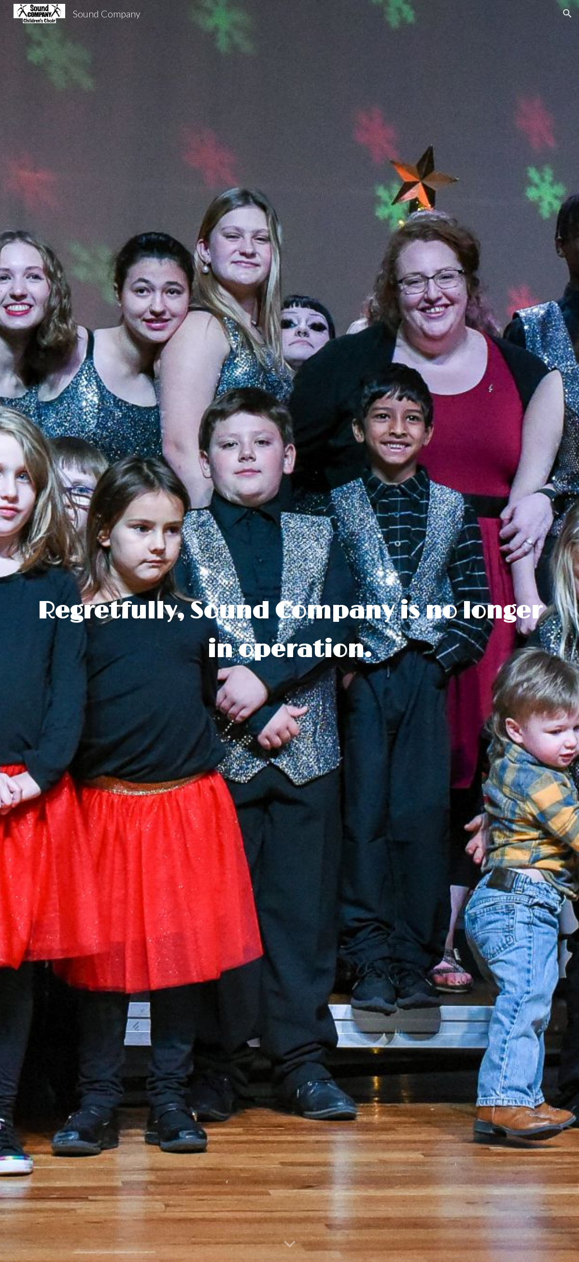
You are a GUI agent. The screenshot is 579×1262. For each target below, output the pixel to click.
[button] (567, 13)
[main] (289, 631)
